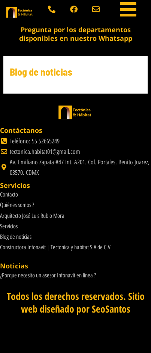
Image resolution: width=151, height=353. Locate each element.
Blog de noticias (15, 236)
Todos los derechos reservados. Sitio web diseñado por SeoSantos (76, 302)
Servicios (9, 226)
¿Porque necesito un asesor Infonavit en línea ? (48, 275)
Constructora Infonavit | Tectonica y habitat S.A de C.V (55, 247)
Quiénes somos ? (17, 205)
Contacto (9, 194)
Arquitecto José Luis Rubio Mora (32, 215)
